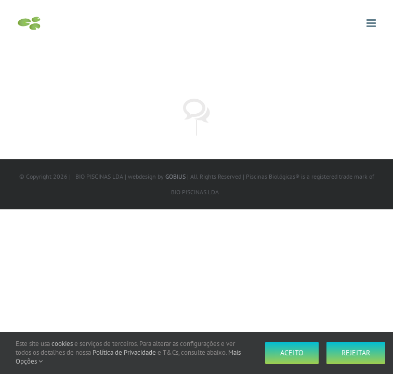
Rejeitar (356, 352)
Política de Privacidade (124, 352)
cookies (62, 343)
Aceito (292, 352)
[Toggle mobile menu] (371, 23)
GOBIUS (175, 176)
